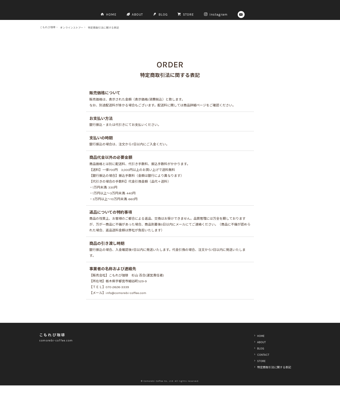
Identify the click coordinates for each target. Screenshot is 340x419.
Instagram (225, 41)
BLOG (162, 41)
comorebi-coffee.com (58, 374)
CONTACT (258, 388)
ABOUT (133, 41)
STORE (191, 41)
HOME (103, 41)
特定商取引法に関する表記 (112, 61)
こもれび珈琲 (49, 60)
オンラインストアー (76, 61)
